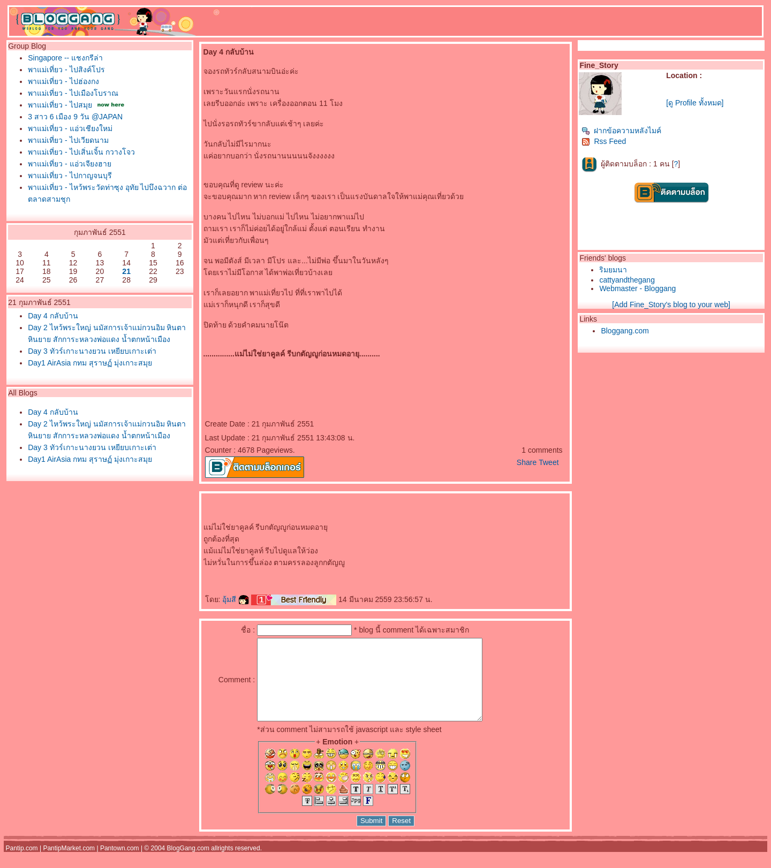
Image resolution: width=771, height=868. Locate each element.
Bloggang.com (625, 330)
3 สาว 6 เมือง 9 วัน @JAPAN (75, 116)
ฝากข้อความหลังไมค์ (621, 130)
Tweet (548, 462)
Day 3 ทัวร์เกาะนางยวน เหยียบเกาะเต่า (92, 351)
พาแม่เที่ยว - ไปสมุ (60, 105)
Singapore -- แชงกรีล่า (65, 58)
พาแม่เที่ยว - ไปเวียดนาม (68, 140)
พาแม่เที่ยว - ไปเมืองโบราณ (73, 93)
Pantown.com (119, 864)
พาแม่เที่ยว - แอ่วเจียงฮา (69, 163)
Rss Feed (603, 141)
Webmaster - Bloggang (637, 288)
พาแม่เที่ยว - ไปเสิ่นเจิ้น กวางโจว (81, 152)
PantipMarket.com (69, 864)
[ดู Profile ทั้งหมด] (694, 102)
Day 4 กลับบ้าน (53, 315)
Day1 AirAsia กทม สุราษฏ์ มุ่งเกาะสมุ (90, 363)
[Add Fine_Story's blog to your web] (671, 304)
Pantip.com (22, 864)
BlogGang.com (188, 864)
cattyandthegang (627, 280)
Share (526, 462)
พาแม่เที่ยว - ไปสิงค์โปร (66, 69)
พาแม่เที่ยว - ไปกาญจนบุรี (69, 175)
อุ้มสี (235, 599)
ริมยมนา (613, 269)
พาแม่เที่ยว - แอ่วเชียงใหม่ (70, 128)
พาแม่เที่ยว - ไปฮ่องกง (63, 81)
